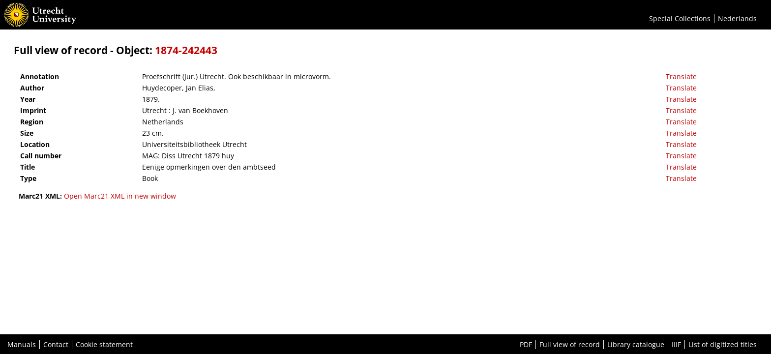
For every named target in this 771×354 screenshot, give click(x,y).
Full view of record (569, 344)
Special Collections (680, 18)
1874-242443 (186, 50)
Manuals (21, 344)
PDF (526, 344)
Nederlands (737, 18)
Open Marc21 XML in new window (120, 196)
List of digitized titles (722, 344)
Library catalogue (635, 344)
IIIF (676, 344)
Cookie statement (104, 344)
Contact (55, 344)
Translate (681, 76)
